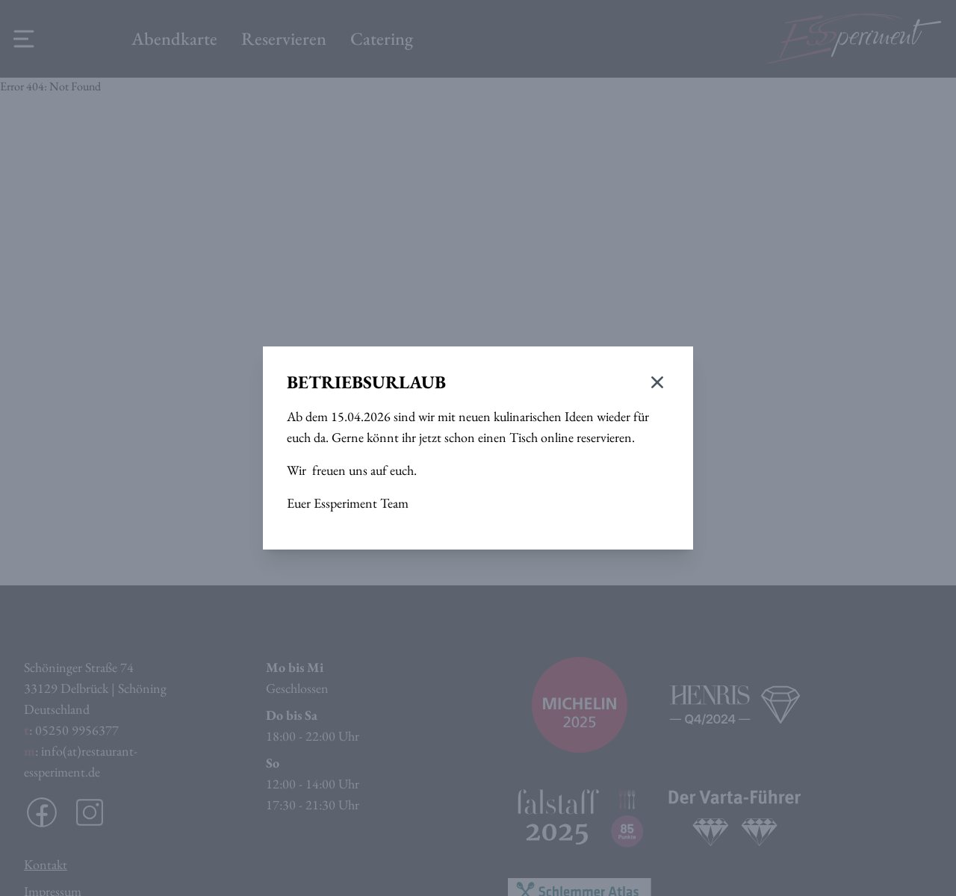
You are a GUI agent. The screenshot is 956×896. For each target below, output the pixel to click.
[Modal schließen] (657, 382)
